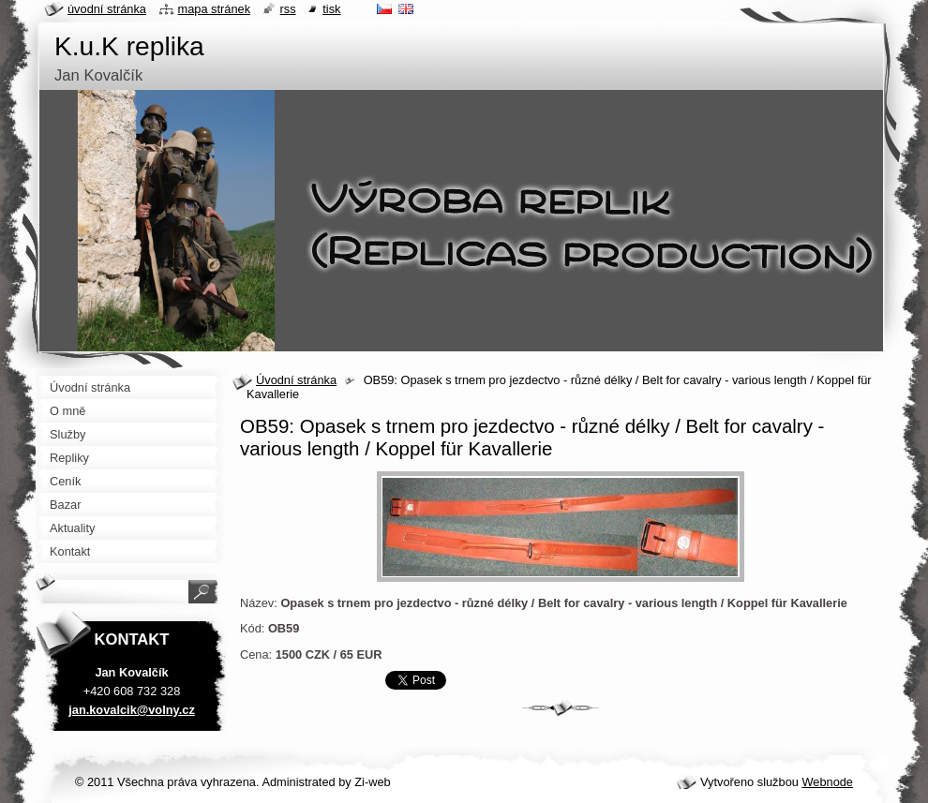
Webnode (827, 782)
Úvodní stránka (296, 380)
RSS (288, 9)
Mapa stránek (214, 9)
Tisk (331, 9)
